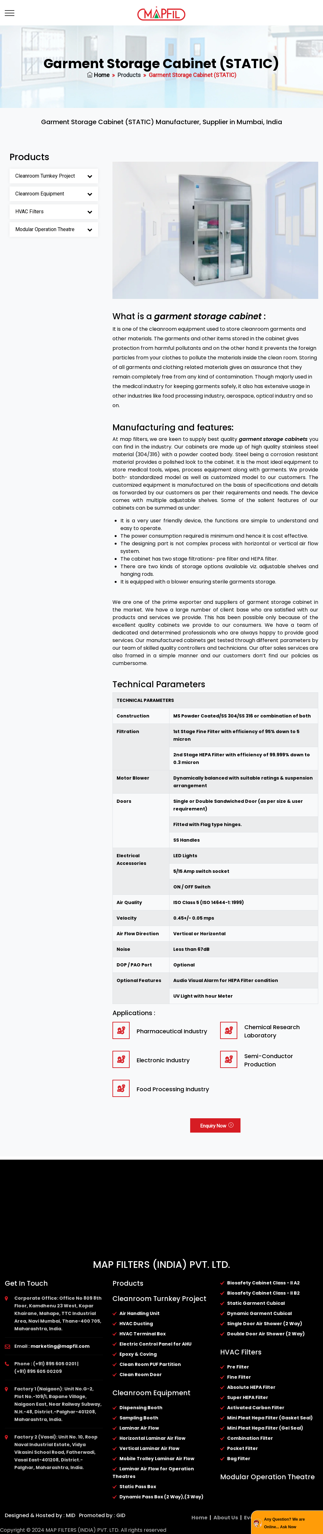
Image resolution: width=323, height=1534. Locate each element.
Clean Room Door (140, 1374)
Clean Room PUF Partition (150, 1364)
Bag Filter (238, 1458)
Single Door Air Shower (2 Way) (264, 1323)
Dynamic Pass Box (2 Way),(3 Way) (161, 1497)
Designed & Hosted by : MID (40, 1515)
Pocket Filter (242, 1448)
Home (98, 75)
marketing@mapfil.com (60, 1346)
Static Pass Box (137, 1486)
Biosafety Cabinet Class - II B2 (263, 1293)
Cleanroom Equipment (39, 194)
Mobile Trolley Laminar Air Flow (156, 1458)
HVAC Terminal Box (142, 1334)
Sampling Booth (138, 1418)
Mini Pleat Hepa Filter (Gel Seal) (265, 1428)
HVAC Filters (29, 212)
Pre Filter (238, 1367)
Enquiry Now (216, 1126)
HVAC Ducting (136, 1323)
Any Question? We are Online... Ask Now (284, 1523)
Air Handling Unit (139, 1313)
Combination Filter (250, 1438)
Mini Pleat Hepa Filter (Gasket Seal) (270, 1418)
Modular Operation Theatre (45, 229)
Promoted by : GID (101, 1515)
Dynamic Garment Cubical (259, 1313)
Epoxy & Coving (138, 1354)
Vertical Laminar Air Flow (149, 1448)
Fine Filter (239, 1377)
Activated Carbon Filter (255, 1407)
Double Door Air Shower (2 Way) (266, 1334)
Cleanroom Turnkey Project (45, 176)
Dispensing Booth (140, 1407)
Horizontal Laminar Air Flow (152, 1438)
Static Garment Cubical (256, 1303)
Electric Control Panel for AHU (155, 1344)
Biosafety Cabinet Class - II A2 (263, 1283)
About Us (225, 1517)
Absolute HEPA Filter (251, 1387)
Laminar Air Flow (139, 1428)
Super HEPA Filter (247, 1397)
